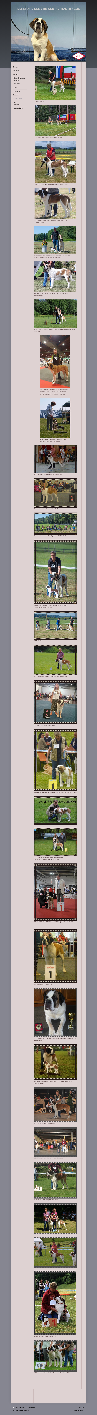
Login (81, 1408)
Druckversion (20, 1408)
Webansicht (79, 1410)
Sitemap (31, 1408)
